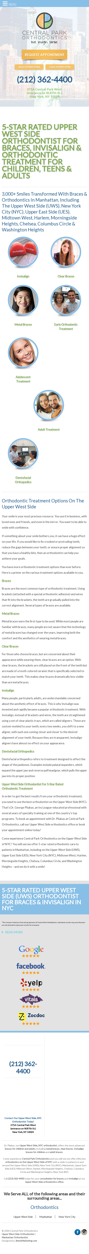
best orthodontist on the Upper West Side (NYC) (56, 802)
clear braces (49, 659)
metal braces (52, 1148)
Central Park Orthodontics (40, 838)
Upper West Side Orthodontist (18, 1234)
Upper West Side (23, 1216)
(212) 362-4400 (44, 79)
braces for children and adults (20, 1148)
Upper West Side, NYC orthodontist (38, 1145)
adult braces (56, 1152)
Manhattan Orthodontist (15, 1237)
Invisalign (67, 704)
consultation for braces (52, 1178)
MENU (12, 4)
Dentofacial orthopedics (17, 759)
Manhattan (45, 1216)
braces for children (35, 1152)
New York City (67, 1216)
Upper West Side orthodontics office (52, 824)
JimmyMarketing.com (26, 1240)
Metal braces (10, 621)
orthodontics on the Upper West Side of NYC (28, 1162)
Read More (14, 932)
